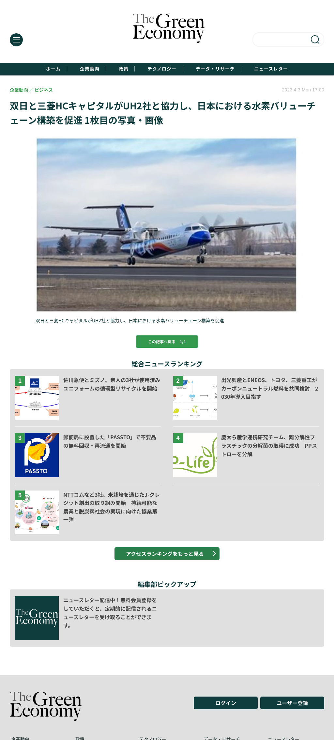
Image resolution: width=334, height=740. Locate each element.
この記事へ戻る (167, 342)
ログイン (225, 704)
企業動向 (73, 69)
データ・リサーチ (228, 69)
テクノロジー (163, 69)
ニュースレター (296, 69)
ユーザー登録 (292, 704)
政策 (115, 69)
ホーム (27, 69)
